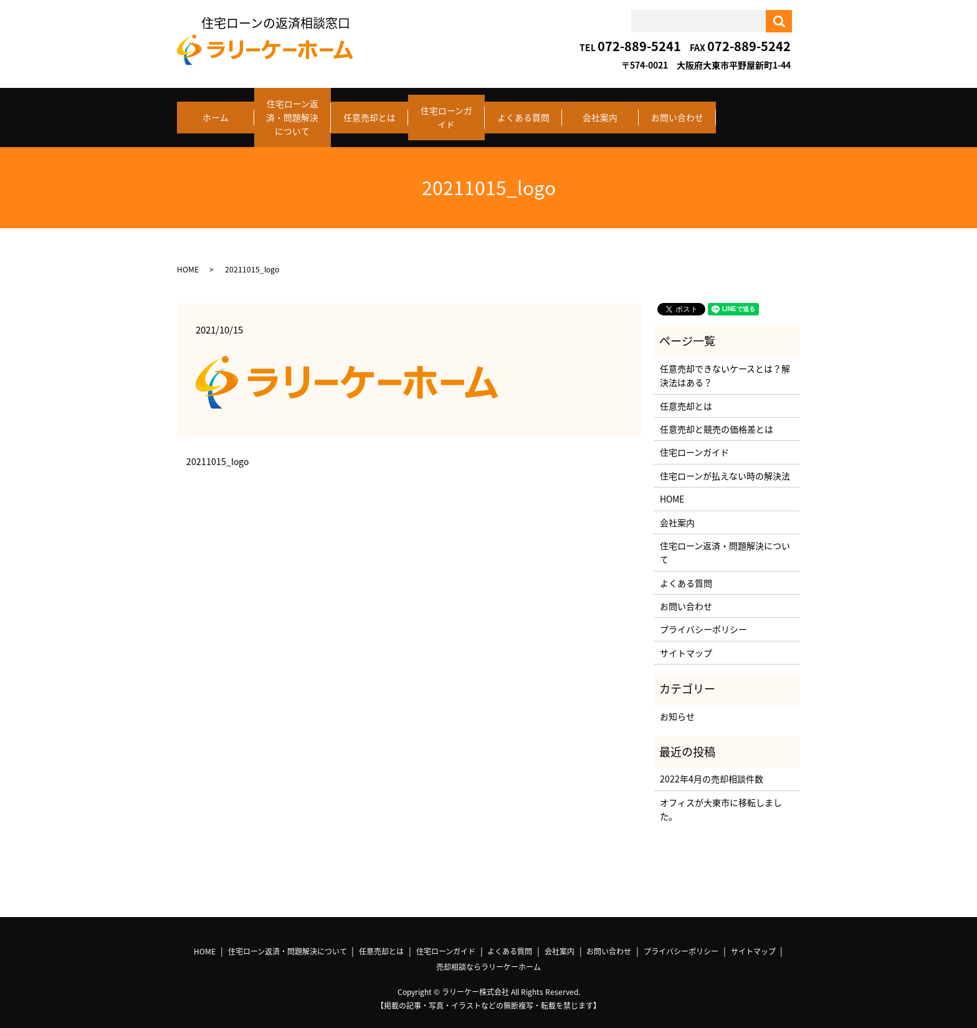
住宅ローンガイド (446, 112)
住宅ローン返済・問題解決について (292, 112)
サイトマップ (686, 642)
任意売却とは (369, 112)
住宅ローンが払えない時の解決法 (725, 465)
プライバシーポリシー (703, 618)
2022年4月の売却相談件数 (711, 768)
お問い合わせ (677, 112)
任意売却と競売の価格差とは (716, 418)
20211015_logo (217, 451)
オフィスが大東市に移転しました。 (721, 798)
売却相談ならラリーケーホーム (488, 956)
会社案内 (600, 112)
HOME (188, 258)
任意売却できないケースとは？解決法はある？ (725, 365)
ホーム (215, 112)
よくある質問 (523, 112)
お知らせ (677, 705)
